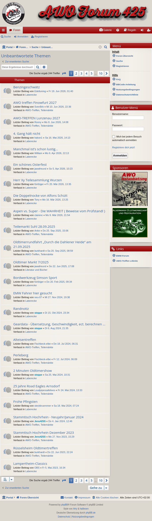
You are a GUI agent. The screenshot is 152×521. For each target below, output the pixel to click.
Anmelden (22, 36)
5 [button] (91, 73)
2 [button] (76, 73)
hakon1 (38, 137)
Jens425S (40, 421)
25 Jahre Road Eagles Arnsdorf (36, 386)
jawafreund (40, 168)
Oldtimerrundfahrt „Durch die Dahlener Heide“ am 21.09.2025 (52, 244)
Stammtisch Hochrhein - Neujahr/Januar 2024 (48, 417)
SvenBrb (39, 106)
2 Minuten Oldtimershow (32, 370)
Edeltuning (40, 91)
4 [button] (86, 73)
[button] (64, 73)
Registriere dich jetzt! (123, 147)
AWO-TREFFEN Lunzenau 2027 (36, 118)
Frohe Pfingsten (25, 401)
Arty (75, 508)
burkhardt (39, 250)
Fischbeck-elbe (42, 343)
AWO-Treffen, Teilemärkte (39, 110)
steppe (38, 312)
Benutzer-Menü (124, 108)
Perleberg (20, 355)
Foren (16, 30)
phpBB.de (91, 512)
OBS (36, 467)
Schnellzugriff (4, 31)
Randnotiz (21, 308)
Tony (36, 199)
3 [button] (81, 73)
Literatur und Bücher (36, 269)
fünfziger (39, 184)
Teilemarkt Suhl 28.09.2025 (34, 226)
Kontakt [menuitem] (66, 497)
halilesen (84, 508)
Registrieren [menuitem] (149, 31)
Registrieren (41, 36)
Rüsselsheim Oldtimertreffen (35, 448)
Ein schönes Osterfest (30, 164)
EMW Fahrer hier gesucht (32, 293)
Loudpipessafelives (44, 390)
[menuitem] (105, 30)
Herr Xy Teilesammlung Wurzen (37, 180)
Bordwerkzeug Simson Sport (35, 277)
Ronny (37, 122)
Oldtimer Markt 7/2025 (31, 262)
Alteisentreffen (24, 339)
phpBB (64, 505)
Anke (37, 230)
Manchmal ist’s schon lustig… (35, 149)
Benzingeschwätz (26, 87)
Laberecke (31, 94)
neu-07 (38, 297)
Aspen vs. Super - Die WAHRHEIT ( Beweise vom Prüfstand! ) (59, 211)
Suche (7, 36)
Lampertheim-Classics (30, 463)
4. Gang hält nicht (26, 133)
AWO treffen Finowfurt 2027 (35, 102)
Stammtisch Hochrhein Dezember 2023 (43, 432)
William (38, 153)
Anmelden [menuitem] (143, 31)
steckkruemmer (42, 405)
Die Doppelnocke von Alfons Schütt (40, 195)
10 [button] (100, 73)
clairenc (38, 215)
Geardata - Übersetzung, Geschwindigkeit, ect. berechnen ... (59, 324)
